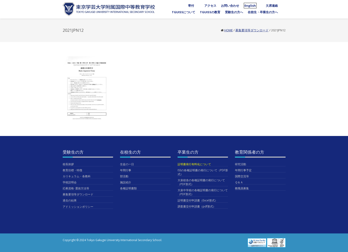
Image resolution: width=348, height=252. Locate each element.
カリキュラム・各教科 (77, 176)
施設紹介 (125, 182)
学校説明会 (70, 182)
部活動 (124, 176)
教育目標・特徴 (72, 170)
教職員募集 (242, 188)
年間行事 (125, 170)
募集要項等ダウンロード (252, 30)
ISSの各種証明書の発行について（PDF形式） (203, 172)
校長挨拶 (68, 164)
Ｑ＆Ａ (239, 182)
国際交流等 (242, 176)
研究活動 (240, 164)
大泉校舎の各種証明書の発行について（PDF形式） (201, 182)
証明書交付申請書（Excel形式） (198, 200)
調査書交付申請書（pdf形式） (197, 206)
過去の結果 (70, 200)
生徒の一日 (127, 164)
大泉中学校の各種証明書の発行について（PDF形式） (203, 192)
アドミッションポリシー (78, 207)
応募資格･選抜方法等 (76, 188)
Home (228, 30)
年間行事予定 (243, 170)
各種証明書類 (128, 188)
